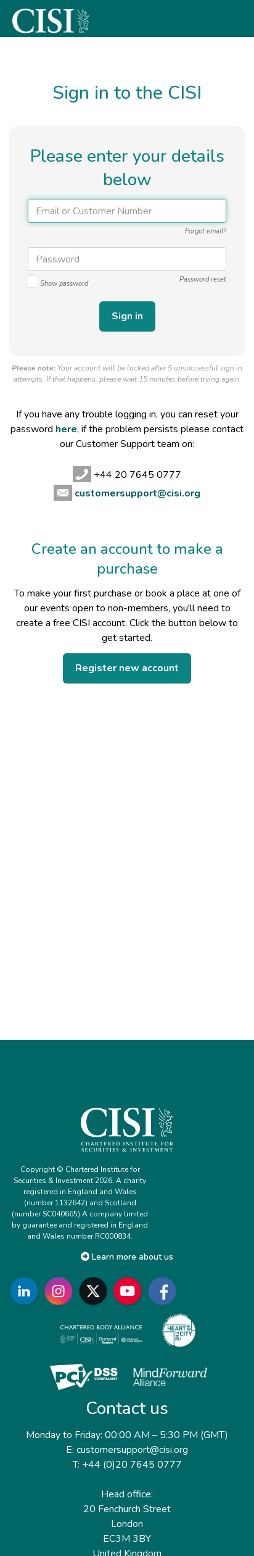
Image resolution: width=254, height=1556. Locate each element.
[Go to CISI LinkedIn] (26, 1291)
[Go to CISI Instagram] (61, 1291)
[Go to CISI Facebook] (164, 1291)
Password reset (202, 279)
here (66, 429)
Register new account (127, 668)
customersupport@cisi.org (137, 493)
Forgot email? (205, 231)
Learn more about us (127, 1257)
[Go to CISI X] (95, 1291)
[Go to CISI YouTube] (130, 1291)
